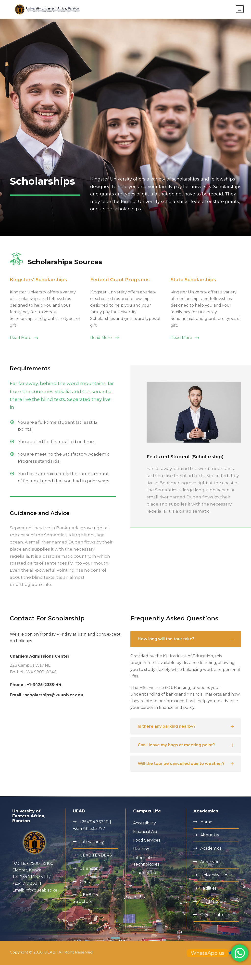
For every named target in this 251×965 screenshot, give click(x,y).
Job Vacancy (92, 842)
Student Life (145, 872)
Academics (210, 848)
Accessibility (144, 823)
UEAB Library (213, 901)
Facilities (208, 888)
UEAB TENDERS (96, 855)
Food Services (146, 840)
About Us (209, 835)
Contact (87, 881)
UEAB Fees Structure (87, 898)
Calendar (89, 868)
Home (206, 822)
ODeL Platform (215, 915)
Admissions (210, 861)
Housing (141, 849)
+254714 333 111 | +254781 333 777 (92, 825)
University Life (213, 875)
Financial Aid (145, 832)
